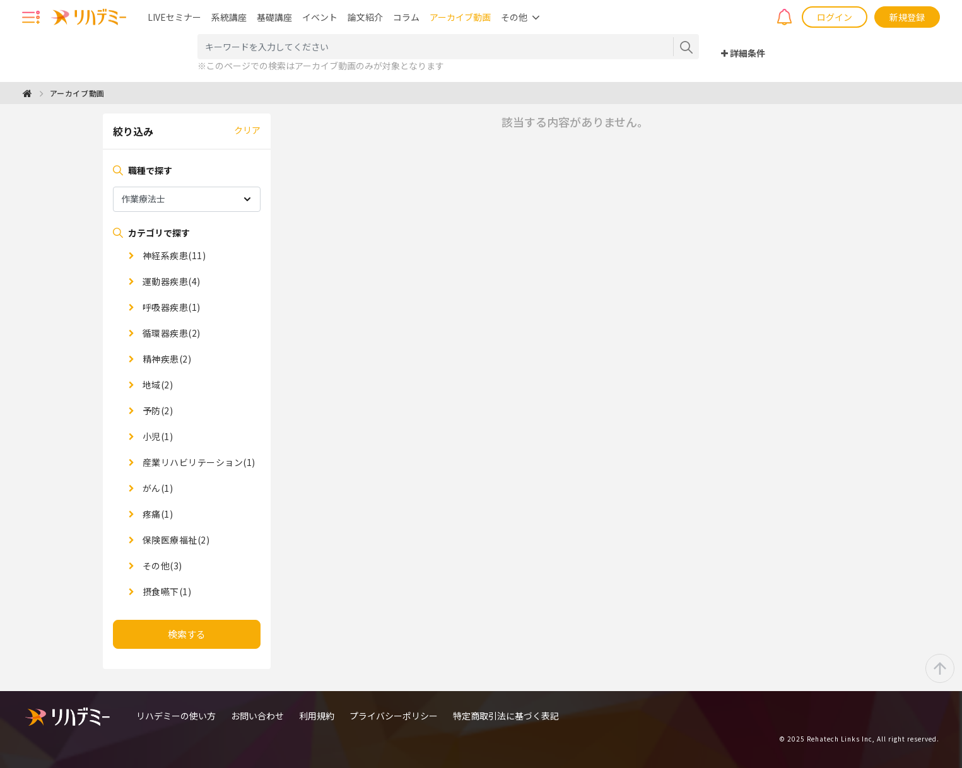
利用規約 (316, 715)
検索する (187, 634)
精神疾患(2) (165, 358)
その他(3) (161, 565)
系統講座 (229, 17)
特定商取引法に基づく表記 (506, 715)
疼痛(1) (156, 514)
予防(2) (156, 410)
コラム (406, 17)
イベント (319, 17)
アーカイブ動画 (460, 17)
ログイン (834, 17)
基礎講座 (274, 17)
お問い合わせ (257, 715)
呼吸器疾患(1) (170, 307)
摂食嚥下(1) (165, 591)
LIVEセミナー (174, 17)
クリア (247, 130)
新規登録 (907, 17)
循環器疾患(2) (170, 333)
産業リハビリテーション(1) (197, 462)
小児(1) (156, 436)
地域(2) (156, 384)
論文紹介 (365, 17)
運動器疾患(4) (170, 281)
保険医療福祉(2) (174, 539)
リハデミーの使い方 (176, 715)
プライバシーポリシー (393, 715)
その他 (514, 17)
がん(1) (156, 488)
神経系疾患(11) (173, 255)
